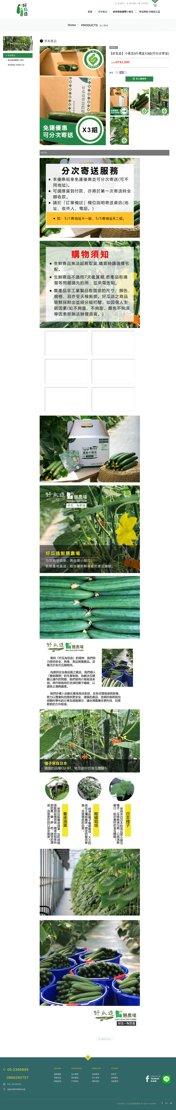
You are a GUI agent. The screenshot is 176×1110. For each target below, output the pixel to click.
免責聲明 (114, 1081)
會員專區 (95, 1074)
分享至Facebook (162, 1103)
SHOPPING (76, 1068)
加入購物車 (139, 78)
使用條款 (114, 1078)
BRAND (57, 1068)
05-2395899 (18, 1069)
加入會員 (95, 1078)
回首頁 (113, 1074)
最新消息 (57, 1078)
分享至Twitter (171, 1103)
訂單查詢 (143, 3)
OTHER (114, 1068)
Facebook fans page (153, 1079)
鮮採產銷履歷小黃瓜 (123, 11)
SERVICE (96, 1068)
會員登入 (120, 3)
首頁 (90, 11)
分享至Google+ (166, 1103)
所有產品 (102, 11)
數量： (112, 73)
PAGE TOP (88, 1057)
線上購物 (74, 1074)
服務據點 (57, 1074)
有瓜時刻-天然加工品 (149, 11)
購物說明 (57, 1081)
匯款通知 (131, 3)
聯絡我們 (95, 1081)
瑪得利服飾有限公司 (22, 10)
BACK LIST (104, 1039)
